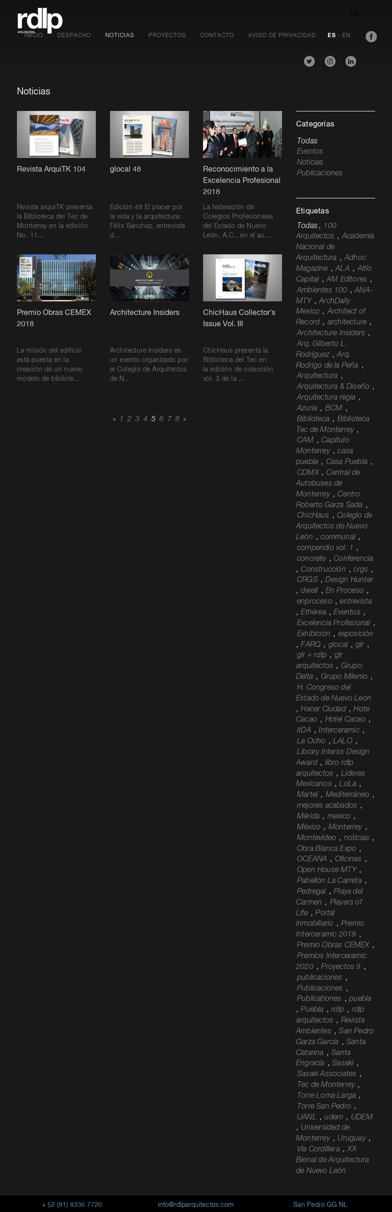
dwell (309, 591)
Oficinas (348, 859)
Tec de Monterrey (326, 1085)
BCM (334, 408)
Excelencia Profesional (333, 623)
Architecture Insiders (331, 333)
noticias (357, 838)
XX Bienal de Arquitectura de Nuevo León (332, 1160)
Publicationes (319, 999)
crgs (360, 570)
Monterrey (345, 827)
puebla (360, 999)
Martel (307, 795)
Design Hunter (349, 580)
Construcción (323, 570)
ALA (343, 269)
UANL (307, 1117)
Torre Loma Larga (326, 1096)
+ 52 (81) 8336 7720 (72, 1205)
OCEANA (312, 859)
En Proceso (345, 591)
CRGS (307, 580)
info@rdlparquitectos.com (196, 1205)
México (309, 827)
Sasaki (342, 1063)
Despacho (74, 36)
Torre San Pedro (324, 1106)
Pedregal (311, 892)
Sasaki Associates (326, 1074)
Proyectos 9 (341, 967)
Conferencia (353, 559)
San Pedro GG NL (320, 1205)
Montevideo (316, 838)
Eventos (310, 152)
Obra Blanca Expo (326, 849)
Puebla (312, 1010)
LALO (343, 741)
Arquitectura (317, 376)
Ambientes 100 (322, 290)
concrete (311, 559)
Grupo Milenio (344, 677)
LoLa (347, 784)
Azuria (307, 408)
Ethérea (313, 612)
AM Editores (347, 279)
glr (360, 645)
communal (338, 537)
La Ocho (311, 741)
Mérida (308, 816)
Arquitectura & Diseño (333, 387)
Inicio (33, 36)
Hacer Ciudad (323, 709)
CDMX (308, 473)
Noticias (119, 36)
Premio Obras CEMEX (333, 945)
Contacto (217, 36)
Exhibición (313, 634)
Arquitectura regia (326, 397)
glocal (338, 645)
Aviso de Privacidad (282, 36)
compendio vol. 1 (325, 548)
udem (333, 1117)
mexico (339, 816)
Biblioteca (313, 419)
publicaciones (320, 978)
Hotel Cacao (345, 720)
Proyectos (167, 36)
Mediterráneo (347, 795)
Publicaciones (320, 173)
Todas (307, 141)
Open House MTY (326, 870)
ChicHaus (313, 515)
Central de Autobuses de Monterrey (328, 483)
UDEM (362, 1117)
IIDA (304, 730)
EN (365, 14)
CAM (305, 440)
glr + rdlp (312, 655)
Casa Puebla (347, 462)
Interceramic (339, 730)
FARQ (311, 645)
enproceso (314, 602)
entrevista (356, 602)
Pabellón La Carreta (329, 881)
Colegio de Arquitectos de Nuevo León (334, 526)
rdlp (337, 1010)
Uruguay (351, 1138)
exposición (356, 634)
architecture (347, 322)
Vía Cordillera (318, 1149)
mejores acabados (327, 806)
